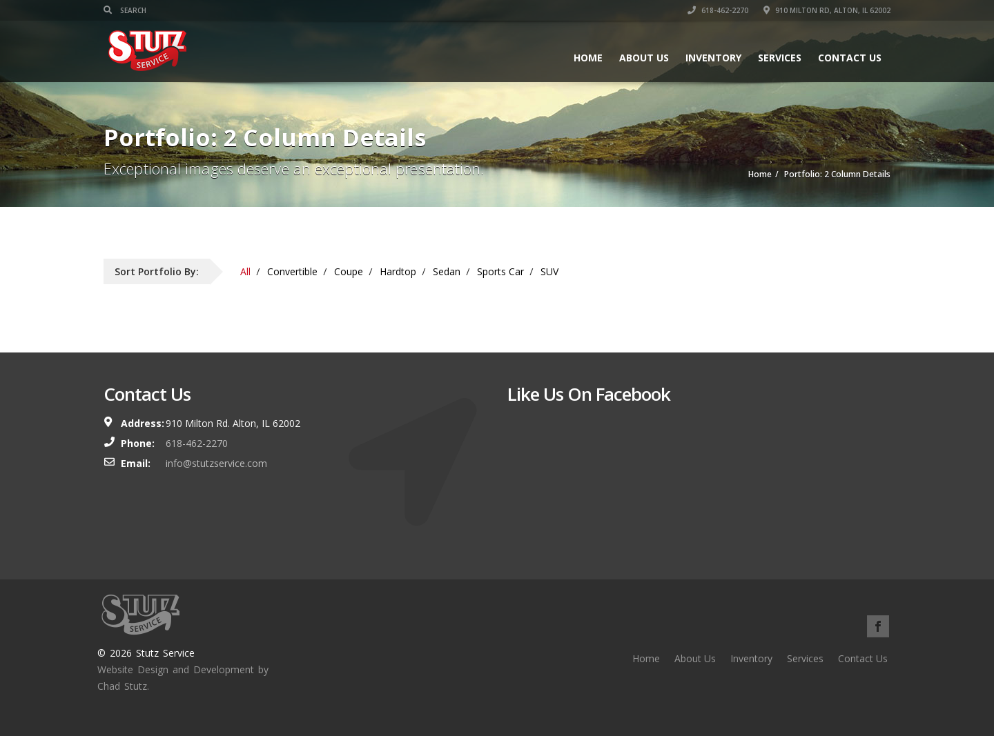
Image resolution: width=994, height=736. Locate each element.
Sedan (446, 271)
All (245, 271)
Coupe (348, 271)
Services (779, 57)
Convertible (292, 271)
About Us (644, 57)
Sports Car (500, 271)
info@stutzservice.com (216, 463)
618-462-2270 (718, 10)
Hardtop (398, 271)
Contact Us (849, 57)
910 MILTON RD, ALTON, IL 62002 (826, 10)
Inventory (713, 57)
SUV (549, 271)
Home (588, 57)
